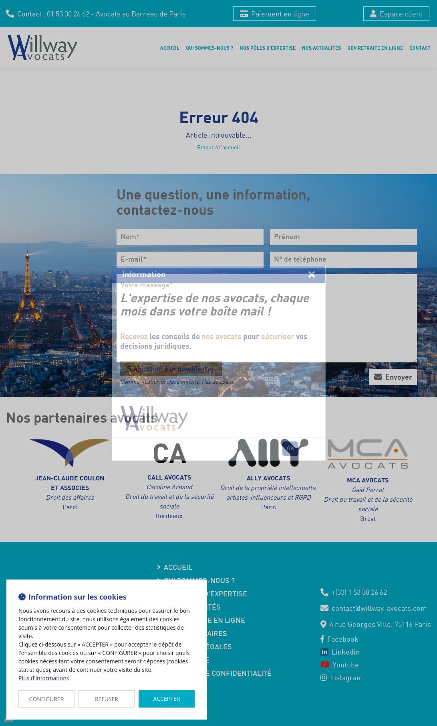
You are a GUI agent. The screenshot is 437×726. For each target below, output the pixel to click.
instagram (421, 387)
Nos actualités (321, 48)
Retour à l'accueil (218, 147)
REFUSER (106, 699)
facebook (421, 339)
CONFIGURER (46, 699)
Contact (420, 48)
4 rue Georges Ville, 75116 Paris (380, 624)
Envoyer (398, 376)
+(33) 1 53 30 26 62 (359, 592)
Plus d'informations (43, 678)
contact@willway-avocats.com (379, 608)
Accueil (169, 48)
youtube (421, 371)
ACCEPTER (166, 698)
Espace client (401, 13)
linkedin (421, 355)
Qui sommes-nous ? (209, 48)
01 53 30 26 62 (68, 13)
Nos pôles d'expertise (268, 48)
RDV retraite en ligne (375, 48)
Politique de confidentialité (218, 674)
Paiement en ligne (280, 13)
